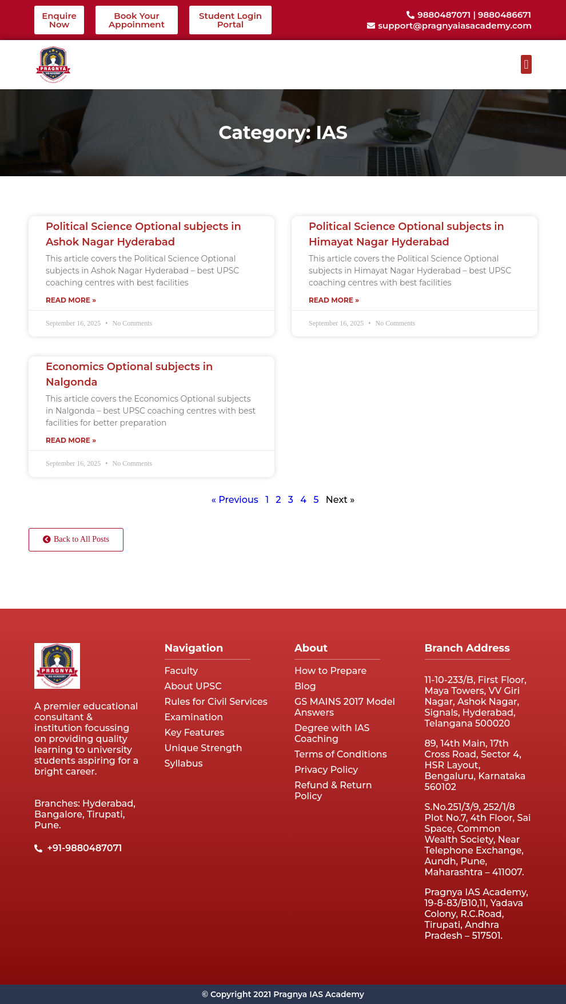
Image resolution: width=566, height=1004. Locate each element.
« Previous (235, 499)
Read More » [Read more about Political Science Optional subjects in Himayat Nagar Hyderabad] (334, 300)
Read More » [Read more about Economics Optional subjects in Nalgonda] (71, 440)
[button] (526, 64)
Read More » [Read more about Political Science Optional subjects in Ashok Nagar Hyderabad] (71, 300)
